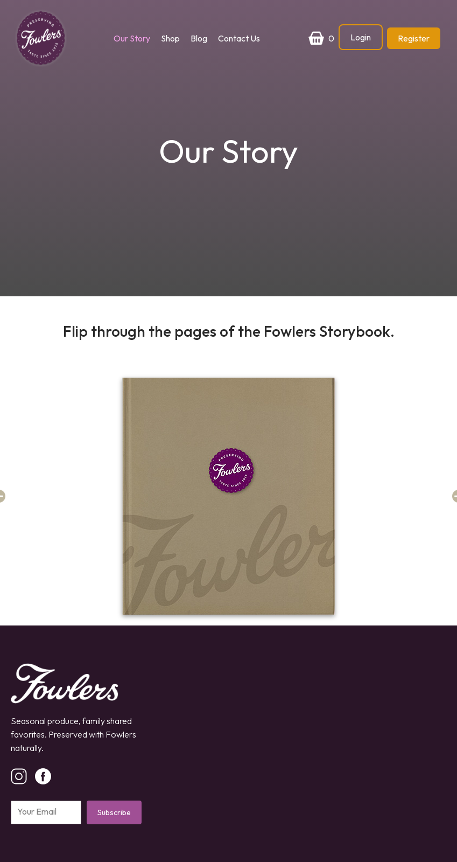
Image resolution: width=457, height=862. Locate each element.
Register (414, 38)
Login (360, 37)
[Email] (46, 812)
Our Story (132, 38)
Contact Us (239, 38)
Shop (170, 38)
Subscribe (114, 812)
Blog (199, 38)
